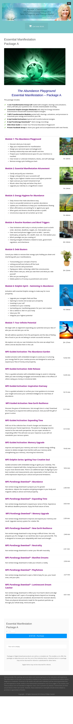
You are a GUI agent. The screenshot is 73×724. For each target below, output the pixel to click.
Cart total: (36, 26)
